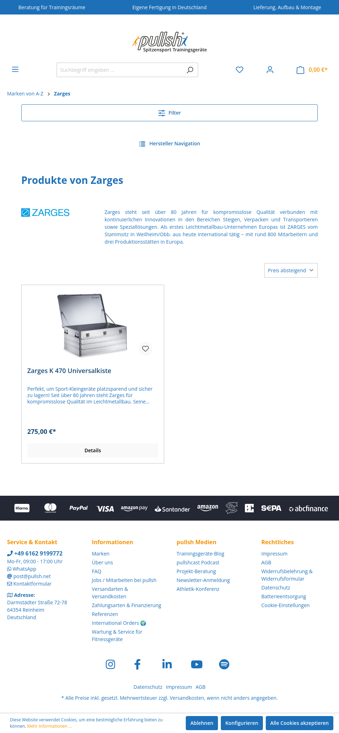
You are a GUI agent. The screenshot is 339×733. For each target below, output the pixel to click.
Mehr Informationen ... (49, 726)
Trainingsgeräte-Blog (200, 553)
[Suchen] (190, 70)
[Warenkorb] (312, 70)
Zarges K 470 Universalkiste (69, 371)
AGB (266, 562)
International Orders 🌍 (119, 622)
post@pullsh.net (32, 576)
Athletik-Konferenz (198, 589)
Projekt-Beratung (196, 571)
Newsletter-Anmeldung (203, 580)
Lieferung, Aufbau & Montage (287, 7)
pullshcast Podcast (198, 562)
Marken (101, 553)
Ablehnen (201, 723)
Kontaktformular (32, 583)
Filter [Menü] (169, 111)
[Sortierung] (291, 270)
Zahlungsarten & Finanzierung (126, 605)
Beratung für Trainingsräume (51, 7)
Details (93, 450)
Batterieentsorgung (284, 596)
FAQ (97, 571)
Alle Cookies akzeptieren (299, 723)
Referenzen (105, 614)
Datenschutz (276, 587)
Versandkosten (187, 697)
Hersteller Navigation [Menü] (169, 142)
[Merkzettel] (239, 69)
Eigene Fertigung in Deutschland (169, 7)
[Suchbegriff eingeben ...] (119, 70)
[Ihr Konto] (270, 69)
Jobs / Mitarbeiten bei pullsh (124, 580)
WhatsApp (24, 568)
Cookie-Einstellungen (286, 605)
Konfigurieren (241, 723)
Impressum (275, 553)
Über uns (102, 562)
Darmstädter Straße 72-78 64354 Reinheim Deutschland (37, 610)
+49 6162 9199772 (35, 553)
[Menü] (15, 69)
